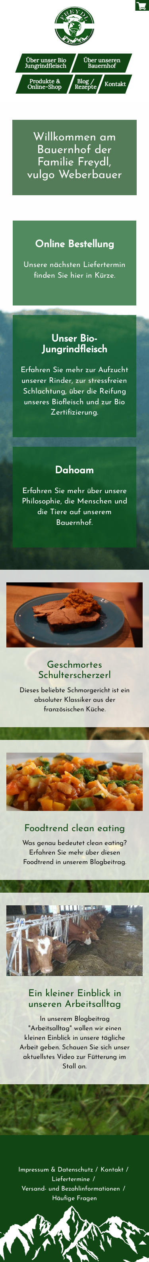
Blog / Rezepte (85, 83)
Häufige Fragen (74, 1198)
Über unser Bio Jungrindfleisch (45, 63)
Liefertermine (71, 1179)
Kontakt (115, 84)
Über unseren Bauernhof (101, 63)
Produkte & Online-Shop (44, 83)
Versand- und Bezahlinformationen (70, 1189)
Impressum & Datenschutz (55, 1170)
